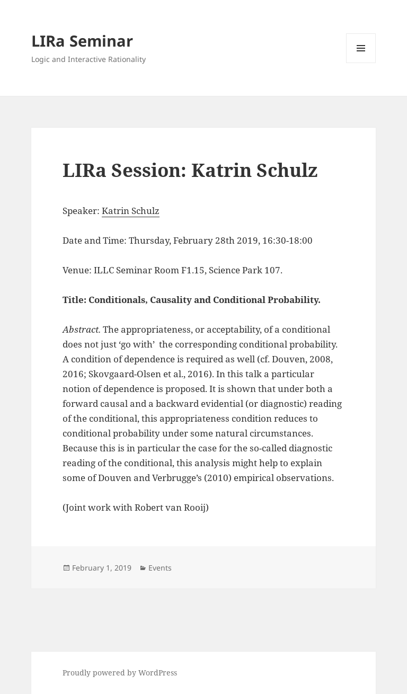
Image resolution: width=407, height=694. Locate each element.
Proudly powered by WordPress (120, 673)
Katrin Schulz (131, 210)
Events (160, 568)
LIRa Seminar (82, 40)
